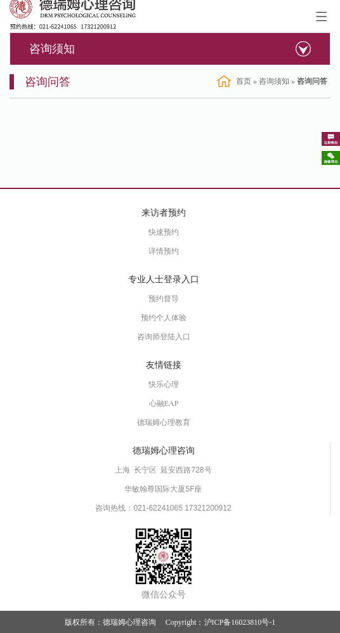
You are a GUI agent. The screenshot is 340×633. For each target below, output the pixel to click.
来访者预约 (163, 213)
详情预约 (163, 251)
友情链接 (163, 365)
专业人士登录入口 (163, 279)
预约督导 (163, 298)
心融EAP (164, 403)
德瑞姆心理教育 (163, 422)
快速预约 (163, 232)
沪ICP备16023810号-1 (240, 622)
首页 (243, 81)
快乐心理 (163, 384)
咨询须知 (52, 48)
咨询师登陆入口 (163, 336)
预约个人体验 (163, 317)
